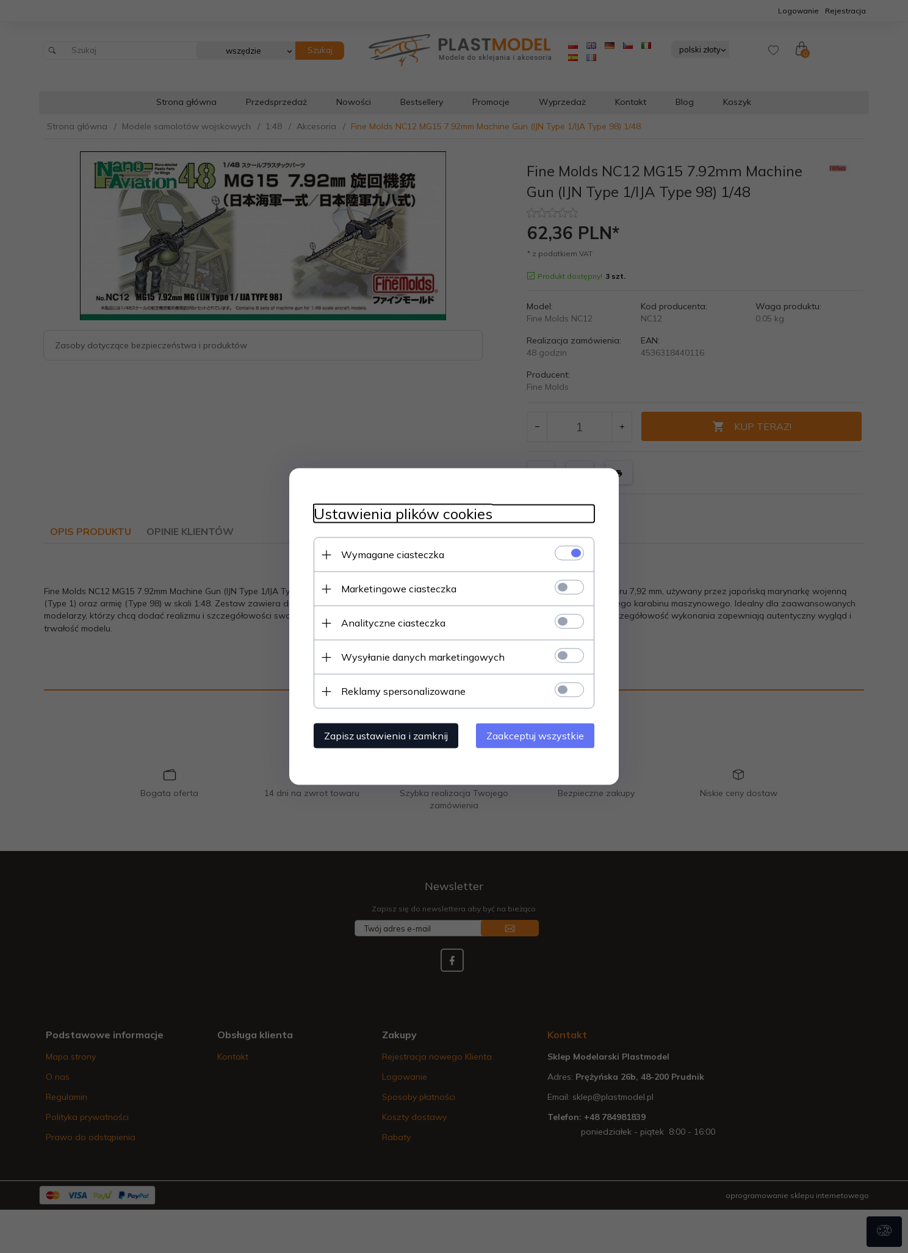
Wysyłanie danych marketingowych (423, 657)
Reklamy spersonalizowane (403, 691)
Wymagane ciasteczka (392, 554)
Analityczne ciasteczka (393, 623)
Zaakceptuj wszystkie (535, 736)
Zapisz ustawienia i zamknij (386, 736)
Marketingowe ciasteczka (398, 589)
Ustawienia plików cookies (403, 514)
